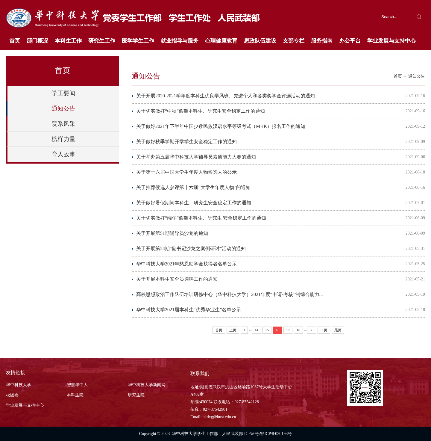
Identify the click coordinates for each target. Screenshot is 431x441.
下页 (323, 330)
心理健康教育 (221, 41)
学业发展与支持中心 (391, 41)
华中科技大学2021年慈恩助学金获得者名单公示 (186, 263)
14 (256, 330)
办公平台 (350, 41)
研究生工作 (101, 41)
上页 (232, 330)
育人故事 (63, 154)
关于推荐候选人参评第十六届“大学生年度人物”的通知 (193, 187)
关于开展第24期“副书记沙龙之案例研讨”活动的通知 (191, 248)
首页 (14, 41)
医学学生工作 (138, 41)
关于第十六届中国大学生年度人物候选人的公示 (186, 172)
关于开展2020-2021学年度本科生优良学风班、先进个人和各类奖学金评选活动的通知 (225, 95)
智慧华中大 (77, 385)
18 (298, 330)
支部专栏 (293, 41)
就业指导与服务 (179, 41)
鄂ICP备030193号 (276, 433)
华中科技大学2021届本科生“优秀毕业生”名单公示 (188, 309)
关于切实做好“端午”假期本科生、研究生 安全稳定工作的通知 (201, 217)
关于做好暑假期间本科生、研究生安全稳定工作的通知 (193, 202)
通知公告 (63, 108)
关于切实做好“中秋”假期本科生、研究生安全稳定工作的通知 (200, 111)
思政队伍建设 (260, 41)
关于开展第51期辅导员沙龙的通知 (172, 233)
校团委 (12, 395)
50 (311, 330)
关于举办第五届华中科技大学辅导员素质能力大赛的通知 (196, 156)
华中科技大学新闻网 (147, 385)
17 (288, 330)
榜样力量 (63, 139)
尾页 (338, 330)
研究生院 (136, 395)
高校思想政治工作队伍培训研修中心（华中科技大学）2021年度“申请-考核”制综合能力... (229, 294)
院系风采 (63, 123)
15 (267, 330)
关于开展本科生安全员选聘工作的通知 (177, 279)
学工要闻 (63, 93)
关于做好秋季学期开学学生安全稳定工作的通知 (186, 141)
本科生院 (75, 395)
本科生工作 (68, 41)
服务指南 (322, 41)
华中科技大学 (18, 385)
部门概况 (37, 41)
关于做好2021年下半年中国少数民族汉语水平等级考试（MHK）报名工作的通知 (220, 126)
